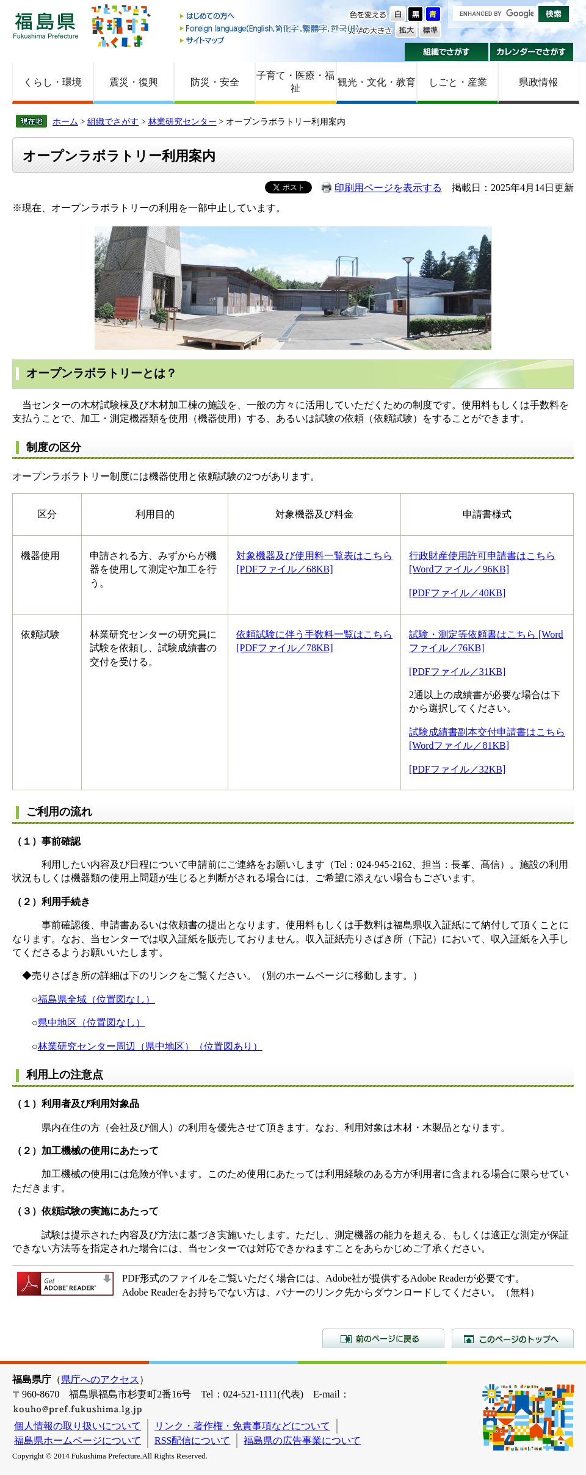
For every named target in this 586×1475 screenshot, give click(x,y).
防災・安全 (214, 82)
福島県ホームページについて (77, 1440)
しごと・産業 (458, 82)
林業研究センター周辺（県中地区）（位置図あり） (150, 1046)
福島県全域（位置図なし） (96, 999)
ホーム (65, 121)
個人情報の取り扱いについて (77, 1426)
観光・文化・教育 (377, 82)
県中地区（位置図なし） (91, 1022)
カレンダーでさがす (532, 52)
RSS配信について (192, 1440)
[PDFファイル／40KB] (457, 593)
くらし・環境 (52, 82)
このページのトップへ (513, 1338)
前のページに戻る (383, 1338)
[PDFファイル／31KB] (457, 671)
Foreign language (270, 28)
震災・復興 (133, 82)
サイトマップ (270, 40)
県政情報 (538, 82)
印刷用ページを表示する (388, 187)
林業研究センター (182, 121)
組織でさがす (446, 52)
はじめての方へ (270, 17)
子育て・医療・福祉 (295, 81)
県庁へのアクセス (100, 1379)
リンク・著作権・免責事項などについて (242, 1426)
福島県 (45, 25)
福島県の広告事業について (302, 1440)
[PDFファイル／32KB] (457, 769)
